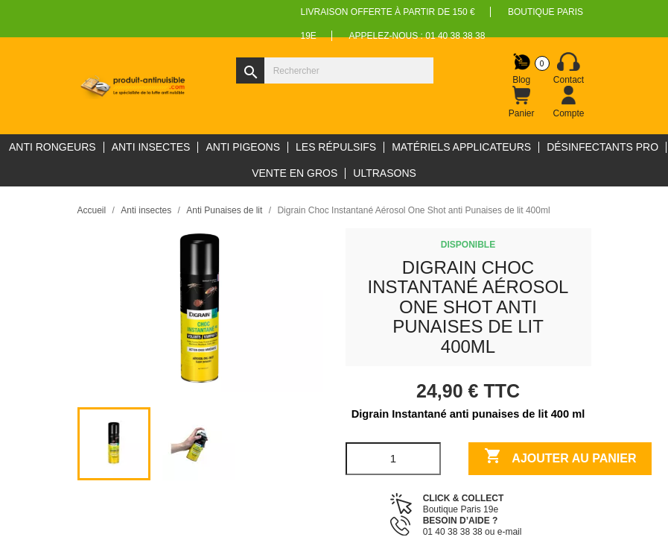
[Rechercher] (334, 70)
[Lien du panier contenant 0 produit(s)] (521, 102)
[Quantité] (394, 458)
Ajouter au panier (560, 457)
